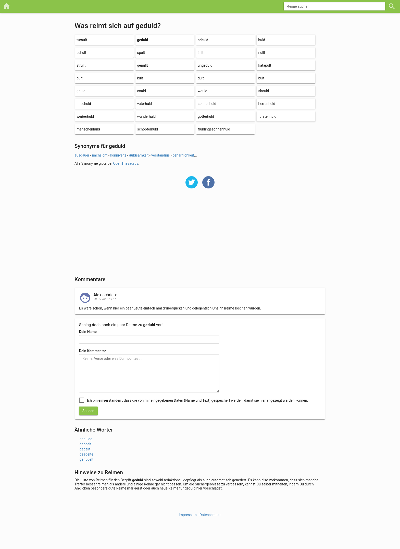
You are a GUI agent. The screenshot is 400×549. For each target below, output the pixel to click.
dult (201, 78)
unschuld (84, 104)
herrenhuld (266, 104)
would (202, 91)
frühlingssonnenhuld (214, 129)
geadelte (86, 454)
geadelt (85, 444)
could (141, 91)
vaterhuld (144, 104)
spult (141, 53)
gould (81, 91)
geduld (142, 40)
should (263, 91)
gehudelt (86, 459)
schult (81, 53)
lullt (201, 53)
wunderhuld (146, 116)
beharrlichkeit (183, 155)
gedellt (85, 449)
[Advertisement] (200, 235)
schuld (203, 40)
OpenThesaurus (125, 163)
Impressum (188, 515)
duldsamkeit (138, 155)
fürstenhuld (267, 116)
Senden (88, 411)
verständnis (160, 155)
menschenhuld (88, 129)
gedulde (86, 439)
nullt (261, 53)
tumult (82, 40)
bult (261, 78)
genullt (142, 65)
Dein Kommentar (92, 351)
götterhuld (206, 116)
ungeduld (205, 65)
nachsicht (100, 155)
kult (140, 78)
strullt (81, 65)
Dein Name (88, 332)
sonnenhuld (207, 104)
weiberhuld (85, 116)
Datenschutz (209, 515)
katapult (264, 65)
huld (261, 40)
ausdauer (81, 155)
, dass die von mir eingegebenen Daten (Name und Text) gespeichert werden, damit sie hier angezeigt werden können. (197, 400)
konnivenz (118, 155)
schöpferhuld (147, 129)
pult (80, 78)
